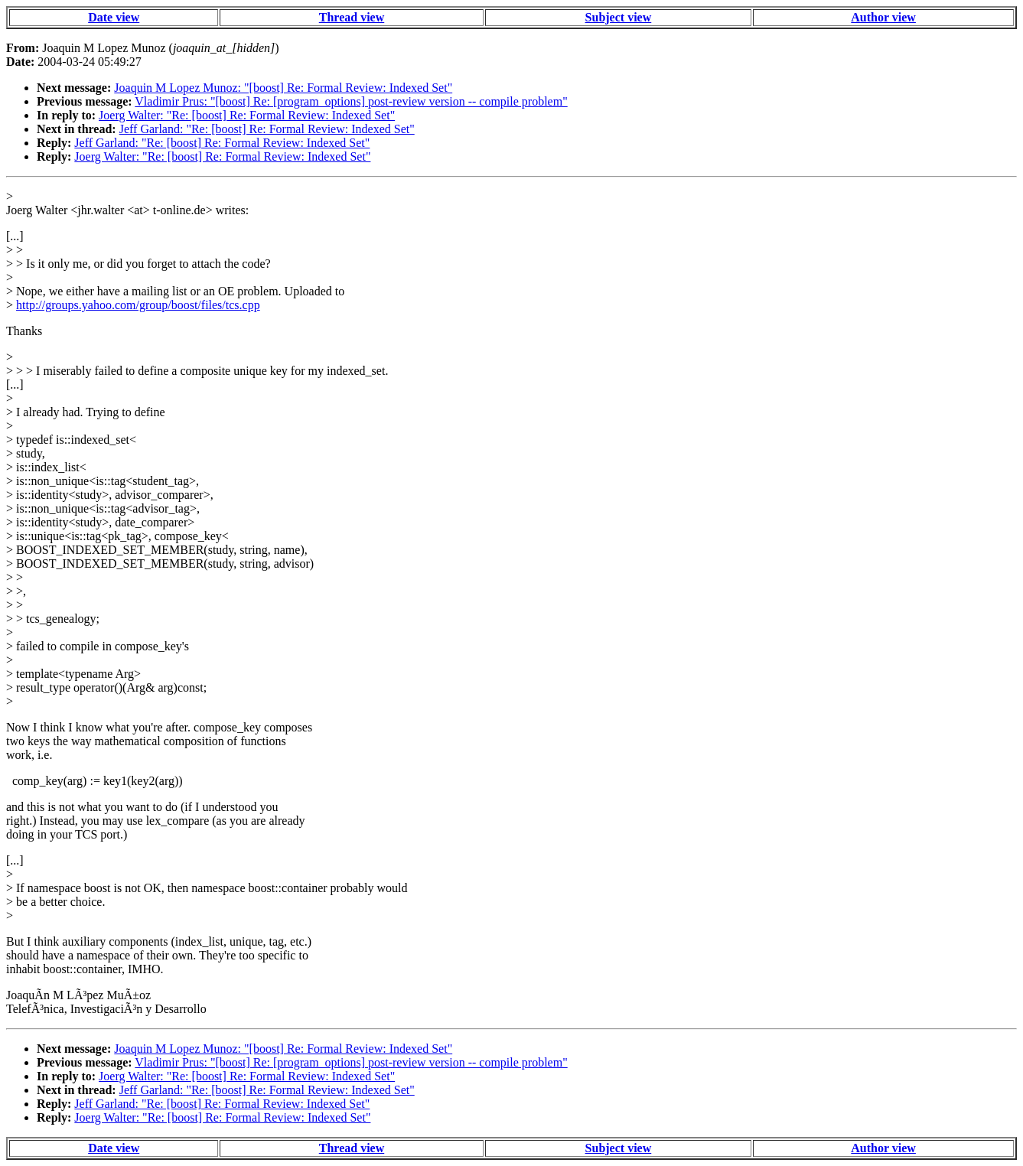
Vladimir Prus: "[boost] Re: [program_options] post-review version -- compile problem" (351, 101)
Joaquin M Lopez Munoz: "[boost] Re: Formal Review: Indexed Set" (283, 87)
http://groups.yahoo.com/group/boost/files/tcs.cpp (138, 304)
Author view (883, 17)
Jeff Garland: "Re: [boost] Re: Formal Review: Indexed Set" (267, 128)
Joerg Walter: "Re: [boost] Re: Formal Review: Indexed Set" (247, 115)
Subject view (618, 17)
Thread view (351, 17)
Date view (113, 17)
